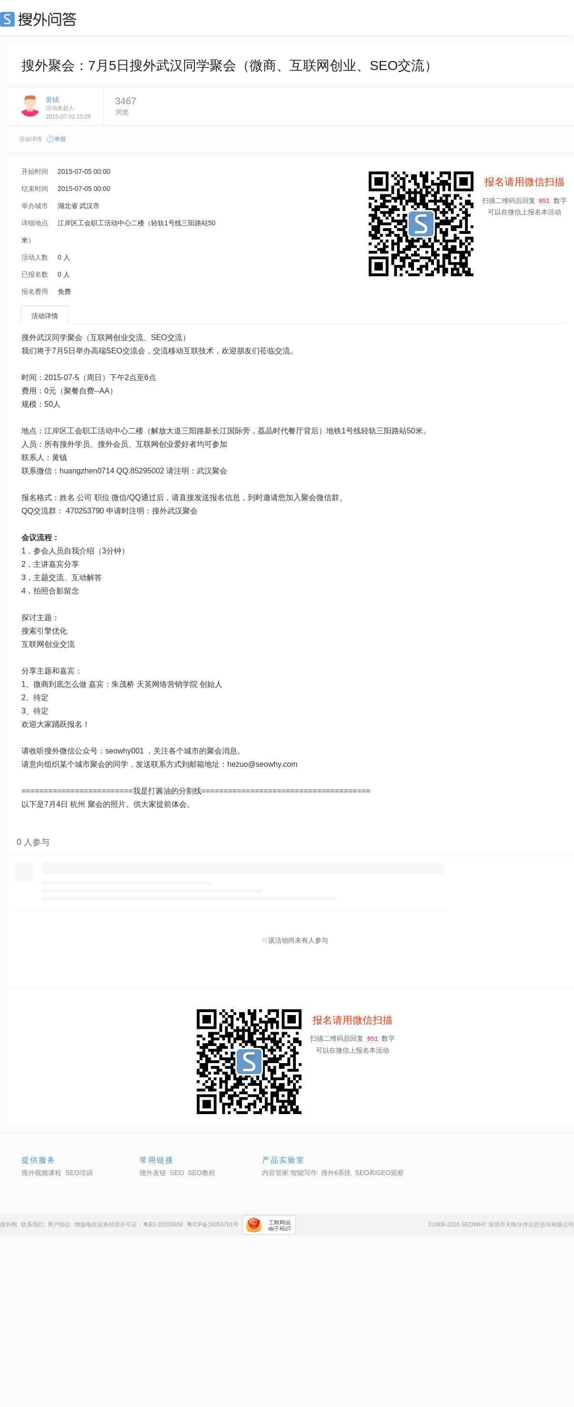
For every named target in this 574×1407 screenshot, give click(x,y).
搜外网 (8, 1224)
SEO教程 (201, 1172)
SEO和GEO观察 (379, 1172)
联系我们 (32, 1224)
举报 (56, 139)
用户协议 (59, 1224)
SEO (40, 19)
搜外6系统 (336, 1172)
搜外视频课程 (41, 1172)
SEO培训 (79, 1172)
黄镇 (52, 99)
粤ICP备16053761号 (213, 1224)
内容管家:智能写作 (289, 1172)
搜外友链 (153, 1172)
